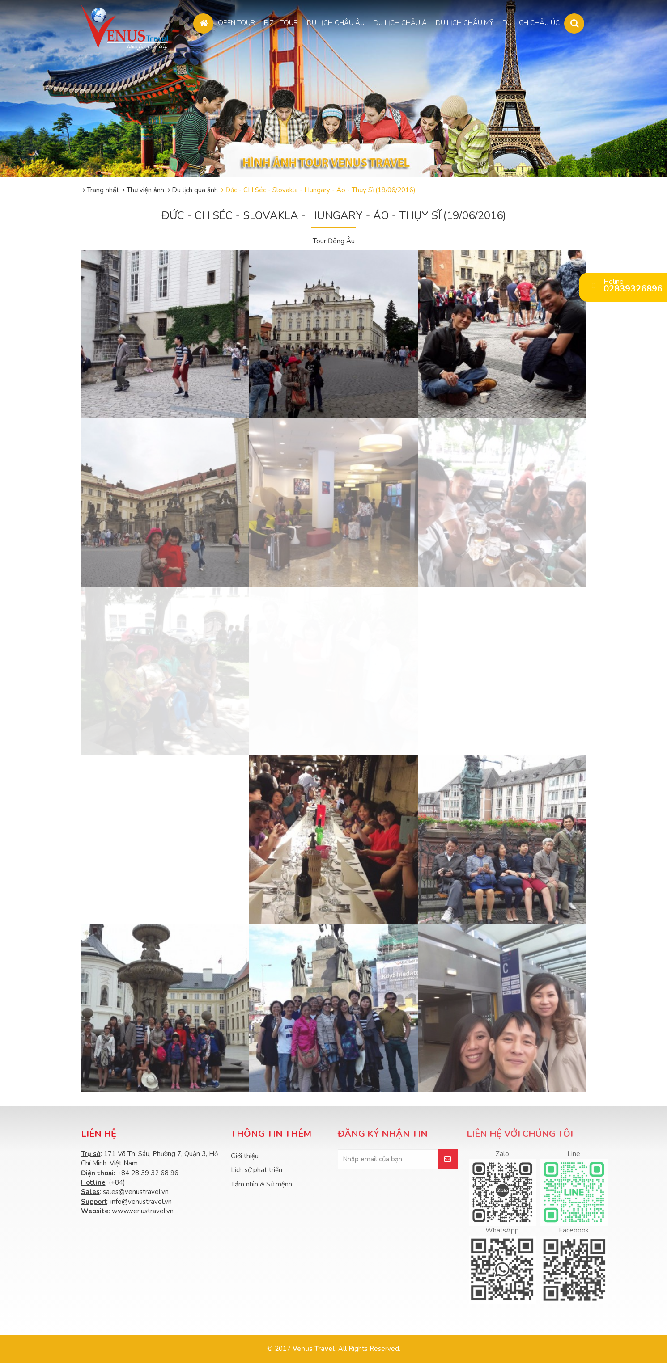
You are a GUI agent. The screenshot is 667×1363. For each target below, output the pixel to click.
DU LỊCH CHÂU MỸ (464, 22)
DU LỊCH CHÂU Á (400, 22)
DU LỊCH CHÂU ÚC (531, 22)
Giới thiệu (245, 1156)
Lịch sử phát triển (256, 1169)
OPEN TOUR (236, 22)
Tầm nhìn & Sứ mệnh (261, 1184)
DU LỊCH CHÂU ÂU (336, 22)
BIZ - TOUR (281, 22)
